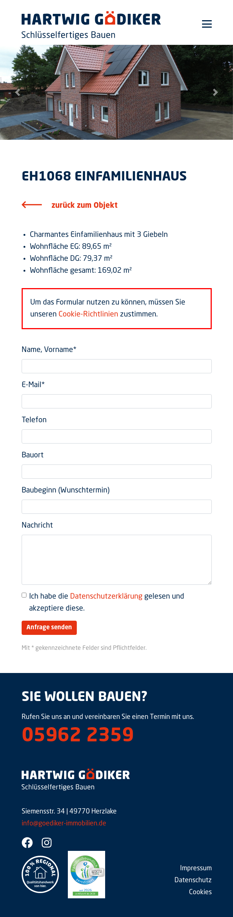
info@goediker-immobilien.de (64, 823)
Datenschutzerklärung (106, 596)
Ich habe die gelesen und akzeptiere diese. (106, 602)
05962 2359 (78, 736)
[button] (17, 92)
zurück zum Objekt (84, 206)
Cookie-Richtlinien (88, 314)
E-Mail (33, 385)
